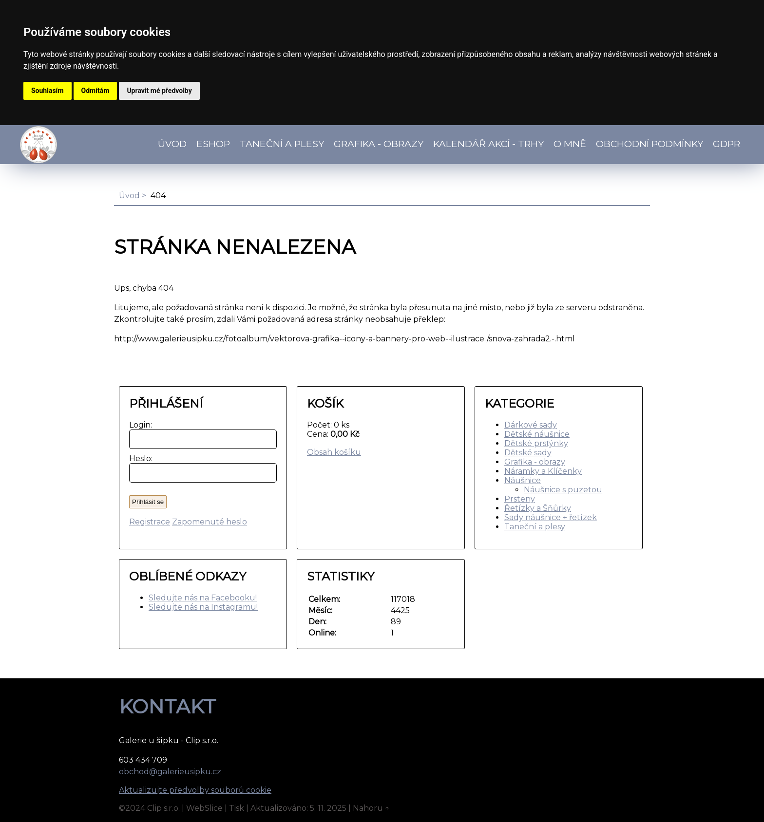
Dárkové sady (530, 425)
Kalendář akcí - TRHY (488, 143)
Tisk (236, 808)
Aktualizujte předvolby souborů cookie (195, 790)
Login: (138, 425)
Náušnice (522, 480)
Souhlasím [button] (47, 90)
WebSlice (204, 808)
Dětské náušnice (537, 434)
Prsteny (519, 499)
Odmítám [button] (95, 90)
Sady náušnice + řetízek (550, 517)
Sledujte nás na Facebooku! (203, 597)
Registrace (149, 521)
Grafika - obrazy (378, 143)
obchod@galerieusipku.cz (170, 771)
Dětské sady (528, 452)
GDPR (726, 143)
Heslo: (138, 458)
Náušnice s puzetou (563, 489)
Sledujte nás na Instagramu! (203, 607)
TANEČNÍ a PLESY (282, 143)
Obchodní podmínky (649, 143)
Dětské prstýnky (536, 443)
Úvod (172, 143)
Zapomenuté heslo (209, 521)
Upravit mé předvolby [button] (159, 90)
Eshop (213, 143)
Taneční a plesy (534, 526)
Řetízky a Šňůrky (537, 508)
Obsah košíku (334, 452)
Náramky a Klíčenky (543, 471)
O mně (570, 143)
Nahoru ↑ (371, 808)
